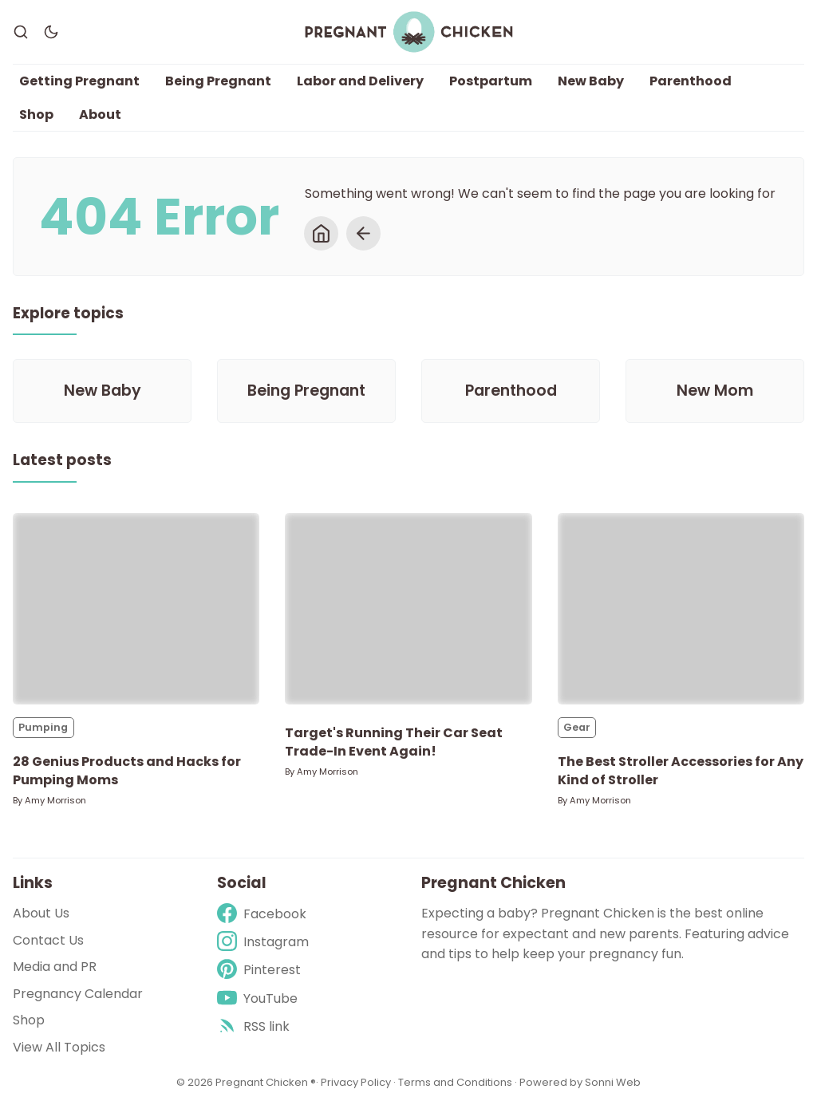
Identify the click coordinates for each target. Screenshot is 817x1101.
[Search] (21, 32)
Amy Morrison (55, 800)
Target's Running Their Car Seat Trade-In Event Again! (394, 742)
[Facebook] (263, 914)
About (100, 114)
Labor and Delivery (360, 81)
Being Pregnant (218, 81)
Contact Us (48, 940)
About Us (41, 913)
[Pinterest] (263, 970)
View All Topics (59, 1047)
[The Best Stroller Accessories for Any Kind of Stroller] (681, 608)
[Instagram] (263, 942)
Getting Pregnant (79, 81)
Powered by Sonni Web (580, 1082)
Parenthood (690, 81)
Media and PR (55, 966)
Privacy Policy (357, 1082)
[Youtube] (263, 998)
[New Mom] (715, 391)
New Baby (591, 81)
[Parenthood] (510, 391)
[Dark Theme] (51, 32)
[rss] (263, 1026)
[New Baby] (102, 391)
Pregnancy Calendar (78, 994)
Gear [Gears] (576, 727)
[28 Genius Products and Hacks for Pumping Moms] (136, 608)
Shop (36, 114)
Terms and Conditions (455, 1082)
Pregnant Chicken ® (265, 1082)
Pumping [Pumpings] (43, 727)
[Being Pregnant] (306, 391)
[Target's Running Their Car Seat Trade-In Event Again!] (408, 608)
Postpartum (490, 81)
